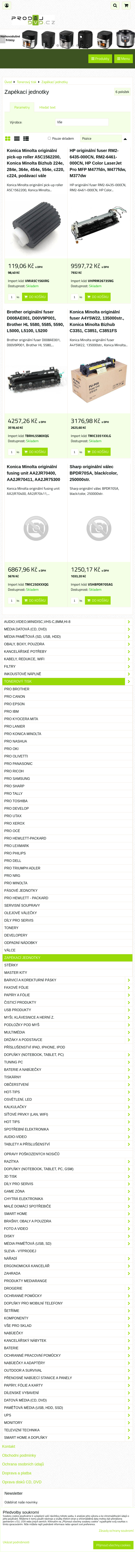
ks (13, 297)
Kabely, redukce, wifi (68, 659)
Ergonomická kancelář (68, 1266)
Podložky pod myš (68, 1025)
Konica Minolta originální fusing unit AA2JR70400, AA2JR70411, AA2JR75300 (33, 473)
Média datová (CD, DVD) (68, 629)
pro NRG (12, 875)
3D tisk (68, 1176)
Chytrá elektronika (68, 1199)
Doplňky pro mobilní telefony (68, 1303)
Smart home (68, 1214)
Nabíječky (68, 1333)
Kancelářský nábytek (68, 1340)
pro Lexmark (16, 846)
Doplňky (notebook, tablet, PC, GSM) (68, 1169)
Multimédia (68, 1032)
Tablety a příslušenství (68, 1144)
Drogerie (68, 1288)
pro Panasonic (18, 764)
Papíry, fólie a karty (68, 1385)
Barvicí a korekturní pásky (68, 980)
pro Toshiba (16, 801)
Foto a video (68, 1228)
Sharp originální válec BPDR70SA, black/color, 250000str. (94, 473)
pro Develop (16, 808)
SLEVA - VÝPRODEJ (20, 1251)
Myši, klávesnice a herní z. (68, 1017)
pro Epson (14, 704)
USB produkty (68, 1010)
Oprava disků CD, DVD (22, 1482)
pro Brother (16, 689)
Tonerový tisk (68, 681)
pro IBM (11, 711)
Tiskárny (68, 1077)
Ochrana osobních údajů (23, 1464)
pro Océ (12, 831)
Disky (68, 1236)
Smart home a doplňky (68, 1437)
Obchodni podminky (19, 1455)
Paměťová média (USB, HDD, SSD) (68, 1408)
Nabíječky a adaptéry (68, 1363)
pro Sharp (14, 786)
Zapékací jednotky (22, 958)
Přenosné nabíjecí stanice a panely (68, 1378)
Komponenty (68, 1318)
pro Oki (11, 749)
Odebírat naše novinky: (21, 1502)
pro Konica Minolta (22, 734)
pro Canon (14, 696)
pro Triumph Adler (22, 868)
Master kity (15, 972)
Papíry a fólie (68, 995)
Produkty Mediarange (25, 1281)
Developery (15, 935)
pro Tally (13, 793)
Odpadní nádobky (20, 943)
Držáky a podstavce (68, 1040)
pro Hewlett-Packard (25, 838)
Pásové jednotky (21, 890)
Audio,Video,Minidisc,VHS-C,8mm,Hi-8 (68, 621)
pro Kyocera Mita (21, 719)
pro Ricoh (14, 771)
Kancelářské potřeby (68, 651)
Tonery (11, 928)
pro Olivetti (16, 756)
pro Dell (12, 861)
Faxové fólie (68, 987)
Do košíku (35, 296)
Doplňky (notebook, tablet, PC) (68, 1054)
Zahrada (68, 1273)
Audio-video (68, 1137)
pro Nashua (15, 741)
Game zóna (68, 1191)
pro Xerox (14, 823)
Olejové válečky (20, 913)
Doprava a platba (16, 1473)
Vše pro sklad (68, 1325)
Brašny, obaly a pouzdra (68, 1221)
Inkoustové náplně (68, 674)
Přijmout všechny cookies (113, 1545)
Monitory (68, 1422)
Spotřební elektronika (68, 1129)
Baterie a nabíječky (68, 1069)
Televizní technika (68, 1430)
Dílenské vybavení (68, 1393)
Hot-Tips (68, 1092)
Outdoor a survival (68, 1370)
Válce (9, 950)
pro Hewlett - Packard (26, 898)
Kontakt (8, 1446)
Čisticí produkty (68, 1002)
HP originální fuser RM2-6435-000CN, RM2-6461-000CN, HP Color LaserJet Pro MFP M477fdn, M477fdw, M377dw (98, 163)
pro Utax (13, 816)
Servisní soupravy (22, 905)
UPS (68, 1415)
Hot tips (68, 1122)
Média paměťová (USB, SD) (68, 1243)
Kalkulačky (68, 1107)
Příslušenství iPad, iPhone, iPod (34, 1047)
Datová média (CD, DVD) (68, 1400)
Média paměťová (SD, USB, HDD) (68, 636)
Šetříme (68, 1311)
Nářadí (68, 1258)
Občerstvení (68, 1084)
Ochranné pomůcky (68, 1296)
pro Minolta (15, 883)
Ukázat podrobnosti (16, 1542)
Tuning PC (68, 1062)
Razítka (68, 1161)
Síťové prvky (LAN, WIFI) (68, 1114)
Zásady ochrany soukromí (116, 1530)
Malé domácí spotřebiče (68, 1206)
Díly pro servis (18, 920)
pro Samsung (17, 778)
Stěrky (11, 965)
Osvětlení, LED (68, 1099)
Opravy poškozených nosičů (31, 1154)
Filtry (68, 666)
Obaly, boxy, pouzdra (68, 644)
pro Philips (15, 853)
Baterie (68, 1348)
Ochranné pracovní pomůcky (68, 1355)
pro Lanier (14, 726)
